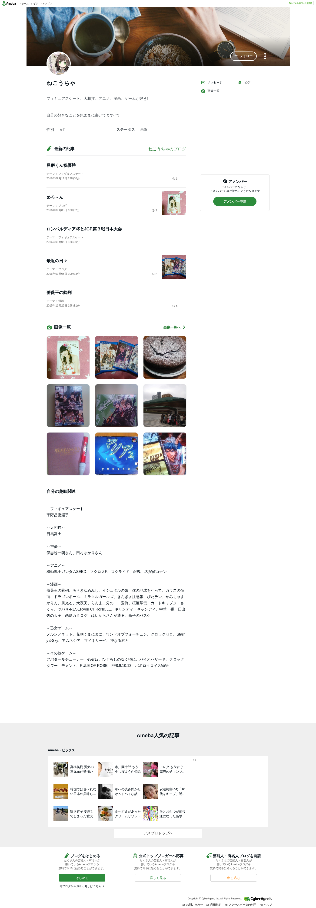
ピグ (244, 82)
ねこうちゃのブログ (167, 149)
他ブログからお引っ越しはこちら (80, 886)
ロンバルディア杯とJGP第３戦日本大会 (84, 229)
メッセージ (212, 82)
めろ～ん (55, 197)
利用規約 (213, 905)
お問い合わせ (193, 905)
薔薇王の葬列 (59, 292)
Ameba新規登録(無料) (300, 3)
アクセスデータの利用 (240, 905)
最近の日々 (57, 261)
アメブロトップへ (158, 833)
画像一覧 (210, 91)
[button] (243, 56)
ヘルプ (266, 905)
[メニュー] (265, 56)
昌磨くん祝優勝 (61, 165)
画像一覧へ (174, 327)
